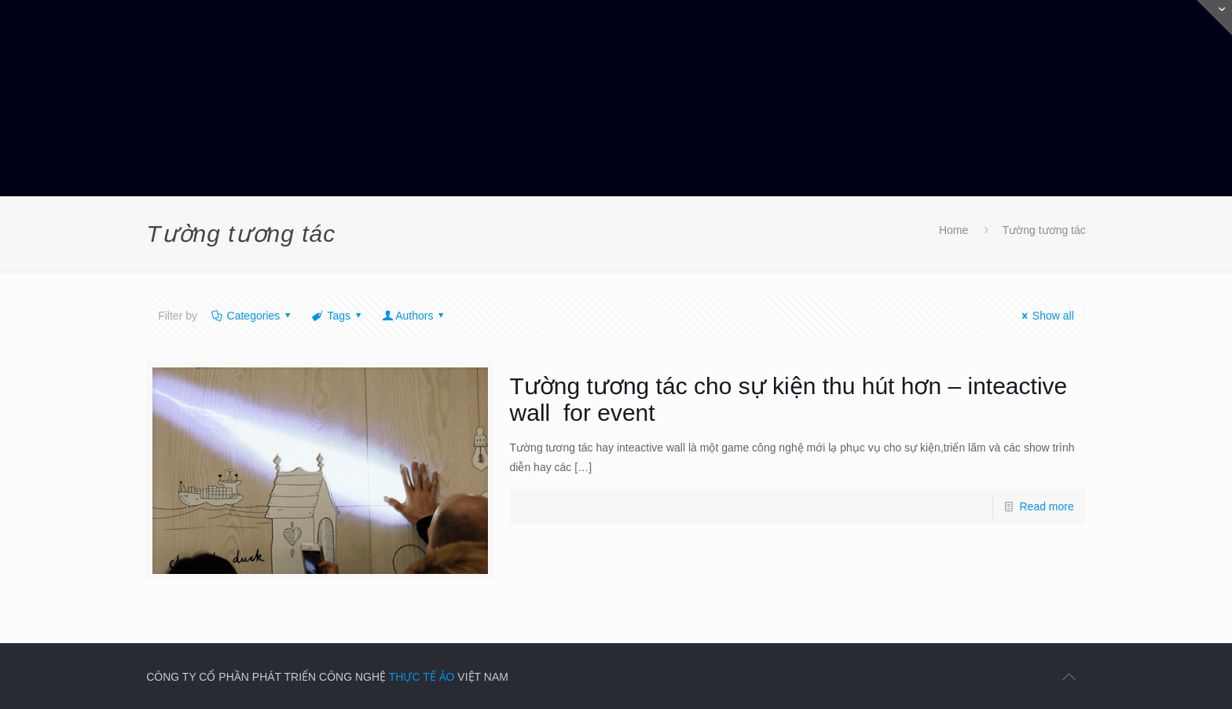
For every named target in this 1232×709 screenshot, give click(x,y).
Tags (338, 315)
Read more (1047, 506)
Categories (252, 315)
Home (953, 230)
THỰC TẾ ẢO (422, 677)
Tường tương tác (1044, 230)
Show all (1045, 315)
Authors (414, 315)
